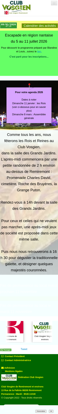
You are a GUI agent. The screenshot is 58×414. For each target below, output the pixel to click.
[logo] (19, 7)
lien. (39, 51)
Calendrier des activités (40, 25)
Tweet (24, 349)
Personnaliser (41, 411)
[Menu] (54, 3)
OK (51, 411)
